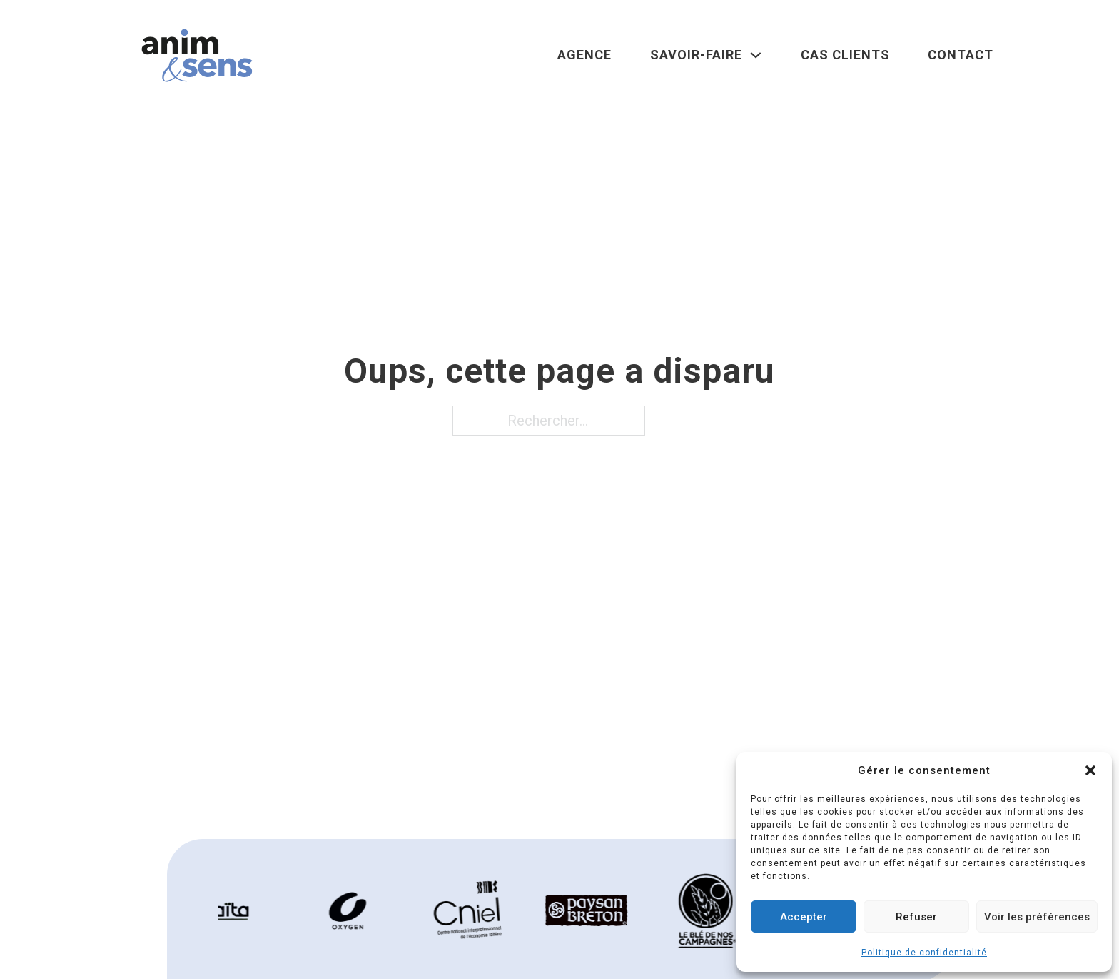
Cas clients (845, 54)
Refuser (916, 916)
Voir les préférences (1037, 916)
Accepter (803, 916)
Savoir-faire (696, 54)
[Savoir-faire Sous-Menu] (755, 55)
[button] (1090, 770)
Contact (960, 54)
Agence (584, 54)
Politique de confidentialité (924, 953)
